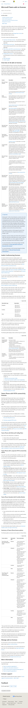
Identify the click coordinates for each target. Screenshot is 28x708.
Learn (2, 3)
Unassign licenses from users (15, 656)
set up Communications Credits (15, 153)
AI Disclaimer (4, 701)
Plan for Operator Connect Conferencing (9, 285)
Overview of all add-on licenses (7, 17)
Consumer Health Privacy (11, 703)
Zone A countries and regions (14, 348)
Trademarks (4, 704)
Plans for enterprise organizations (9, 666)
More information (6, 58)
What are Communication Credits (11, 378)
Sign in (26, 1)
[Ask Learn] (24, 4)
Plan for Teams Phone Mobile (9, 480)
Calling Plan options (16, 131)
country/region (17, 130)
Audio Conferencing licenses (7, 18)
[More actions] (26, 4)
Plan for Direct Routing (21, 486)
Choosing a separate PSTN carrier (9, 420)
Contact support (6, 59)
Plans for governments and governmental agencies (13, 669)
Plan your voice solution (17, 428)
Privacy (3, 703)
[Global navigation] (1, 1)
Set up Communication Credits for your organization (15, 379)
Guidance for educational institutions (10, 667)
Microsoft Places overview (14, 201)
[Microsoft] (14, 1)
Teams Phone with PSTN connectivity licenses (10, 20)
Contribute (21, 701)
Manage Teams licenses (17, 33)
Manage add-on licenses (6, 21)
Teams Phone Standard (13, 108)
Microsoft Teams (7, 3)
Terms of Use (19, 703)
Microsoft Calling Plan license (9, 417)
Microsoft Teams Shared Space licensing (17, 182)
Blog (16, 701)
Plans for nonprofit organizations (9, 671)
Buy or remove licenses (12, 644)
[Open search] (23, 1)
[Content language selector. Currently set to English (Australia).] (6, 696)
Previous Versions (11, 701)
